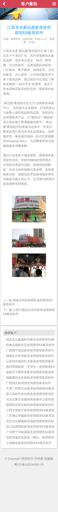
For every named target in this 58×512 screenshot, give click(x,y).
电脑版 (48, 458)
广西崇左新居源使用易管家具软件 (28, 383)
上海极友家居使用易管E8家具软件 (29, 443)
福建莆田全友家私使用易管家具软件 (30, 377)
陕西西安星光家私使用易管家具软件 (30, 404)
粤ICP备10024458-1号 (29, 464)
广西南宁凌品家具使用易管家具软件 (30, 350)
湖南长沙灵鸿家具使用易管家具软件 (30, 356)
